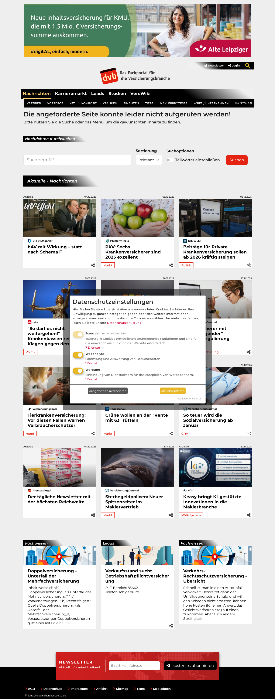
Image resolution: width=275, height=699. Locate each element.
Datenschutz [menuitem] (51, 689)
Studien (117, 93)
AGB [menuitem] (30, 689)
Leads (97, 93)
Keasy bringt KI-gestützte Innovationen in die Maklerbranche (212, 501)
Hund (30, 434)
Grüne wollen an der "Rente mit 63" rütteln (136, 418)
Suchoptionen (180, 151)
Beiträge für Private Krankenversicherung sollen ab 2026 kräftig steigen (215, 252)
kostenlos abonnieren (190, 666)
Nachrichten (37, 93)
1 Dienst (91, 363)
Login (234, 65)
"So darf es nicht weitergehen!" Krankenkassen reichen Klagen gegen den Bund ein (59, 336)
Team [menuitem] (139, 689)
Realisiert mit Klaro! (189, 398)
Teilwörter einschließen (193, 160)
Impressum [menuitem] (78, 689)
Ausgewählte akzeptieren (107, 391)
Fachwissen (36, 543)
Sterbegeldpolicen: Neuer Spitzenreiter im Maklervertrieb (134, 501)
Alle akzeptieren (173, 391)
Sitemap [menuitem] (120, 689)
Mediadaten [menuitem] (160, 689)
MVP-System (191, 515)
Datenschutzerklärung (124, 323)
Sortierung (146, 151)
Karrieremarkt (71, 93)
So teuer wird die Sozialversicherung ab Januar (208, 420)
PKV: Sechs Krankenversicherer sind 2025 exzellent (133, 252)
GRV (184, 434)
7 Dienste (92, 348)
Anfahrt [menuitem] (100, 689)
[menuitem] (212, 65)
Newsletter (214, 65)
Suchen (237, 160)
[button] (93, 264)
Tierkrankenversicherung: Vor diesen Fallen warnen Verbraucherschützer (57, 420)
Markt (107, 265)
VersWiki (140, 93)
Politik (186, 265)
